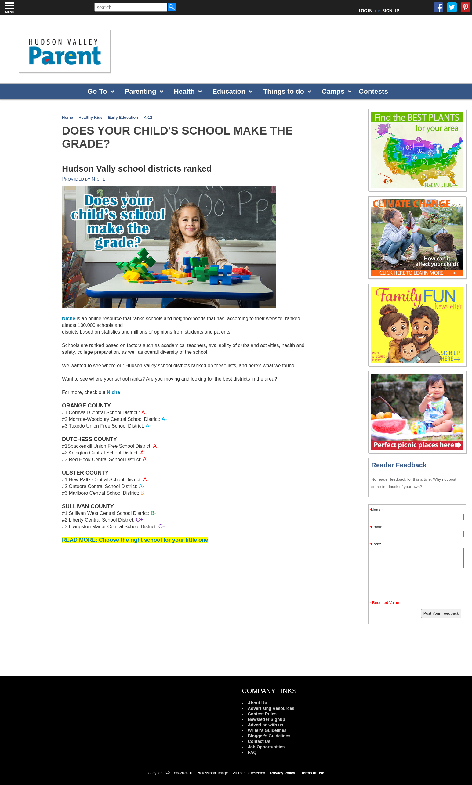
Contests (373, 91)
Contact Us (259, 741)
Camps (333, 91)
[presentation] (418, 585)
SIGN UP (390, 10)
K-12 (147, 117)
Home (67, 117)
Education (228, 91)
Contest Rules (262, 713)
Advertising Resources (271, 708)
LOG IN (366, 10)
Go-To (97, 91)
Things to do (283, 91)
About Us (257, 702)
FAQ (252, 752)
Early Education (123, 117)
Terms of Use (312, 773)
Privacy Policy (282, 773)
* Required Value (384, 602)
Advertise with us (265, 724)
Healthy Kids (90, 117)
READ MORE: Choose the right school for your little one (135, 540)
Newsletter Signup (266, 719)
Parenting (140, 91)
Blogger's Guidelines (269, 735)
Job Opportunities (266, 746)
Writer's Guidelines (267, 730)
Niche (113, 392)
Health (184, 91)
